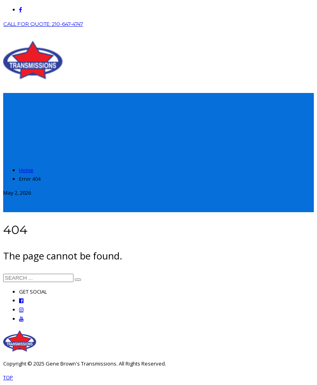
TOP (8, 377)
